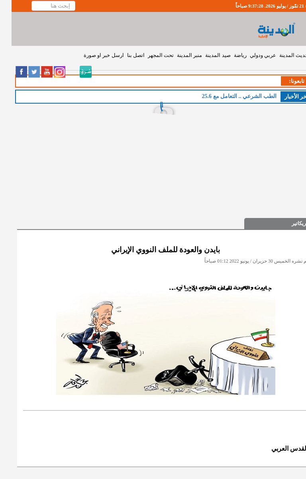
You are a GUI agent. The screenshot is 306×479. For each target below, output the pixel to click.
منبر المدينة (177, 55)
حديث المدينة (282, 55)
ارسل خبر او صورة (92, 55)
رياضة (228, 55)
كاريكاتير (289, 223)
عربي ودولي (251, 55)
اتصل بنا (124, 55)
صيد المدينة (206, 55)
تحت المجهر (149, 55)
